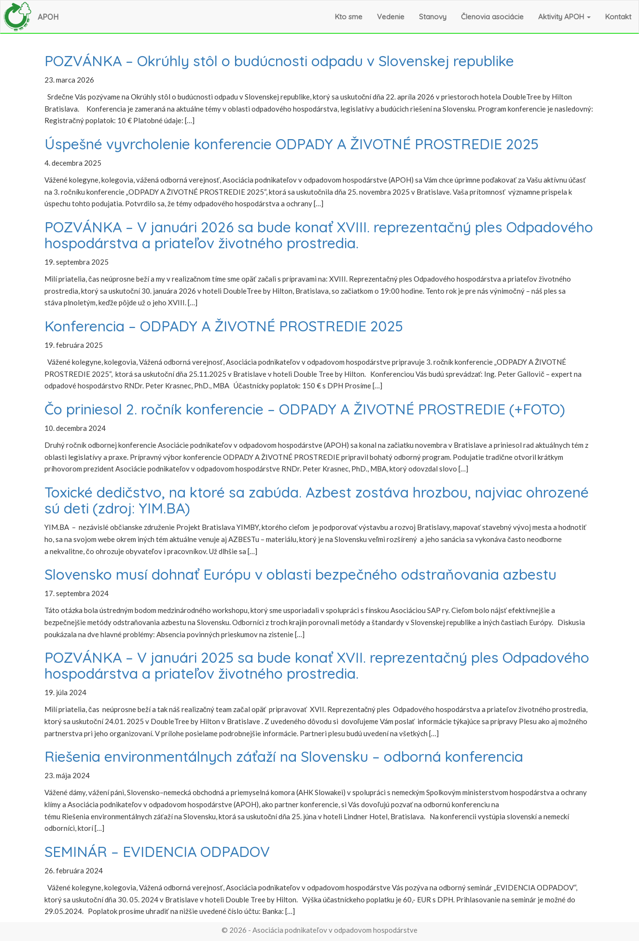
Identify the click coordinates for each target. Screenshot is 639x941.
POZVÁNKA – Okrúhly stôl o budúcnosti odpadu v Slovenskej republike (279, 61)
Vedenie (390, 16)
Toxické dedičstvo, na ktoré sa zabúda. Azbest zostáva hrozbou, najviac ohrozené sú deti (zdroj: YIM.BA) (316, 500)
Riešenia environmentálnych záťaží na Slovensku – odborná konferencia (283, 756)
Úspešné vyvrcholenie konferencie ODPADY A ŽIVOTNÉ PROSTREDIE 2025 (291, 144)
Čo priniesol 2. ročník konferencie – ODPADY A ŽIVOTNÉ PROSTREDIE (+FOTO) (304, 409)
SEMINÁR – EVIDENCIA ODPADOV (157, 851)
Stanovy (432, 16)
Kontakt (618, 16)
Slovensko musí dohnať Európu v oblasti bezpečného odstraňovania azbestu (300, 574)
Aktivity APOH (564, 16)
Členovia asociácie (492, 16)
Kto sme (348, 16)
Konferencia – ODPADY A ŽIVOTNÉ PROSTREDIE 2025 (223, 326)
